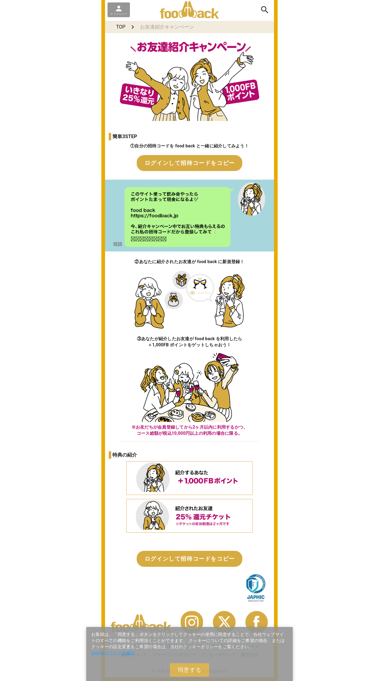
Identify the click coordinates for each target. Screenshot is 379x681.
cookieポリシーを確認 (113, 652)
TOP (120, 27)
